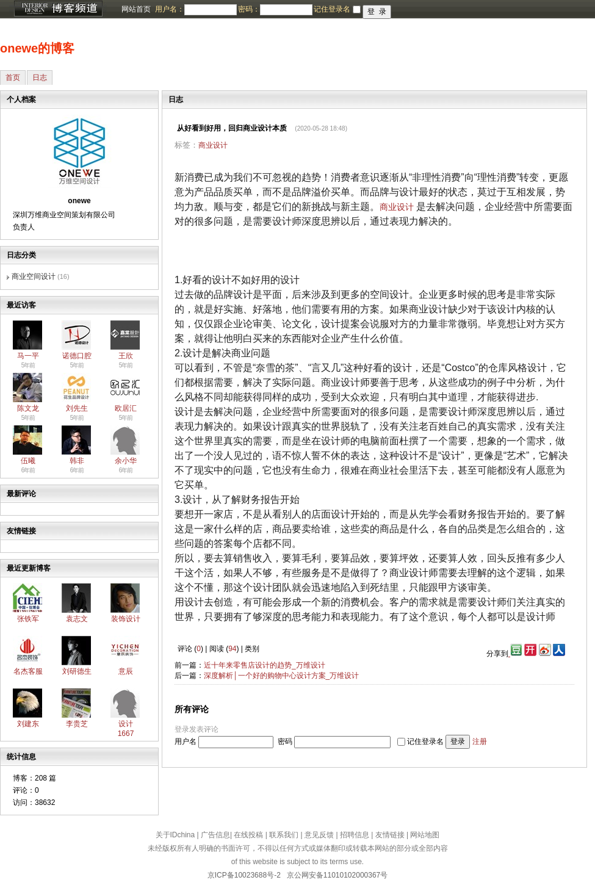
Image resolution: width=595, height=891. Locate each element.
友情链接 (390, 835)
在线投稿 (248, 835)
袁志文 (77, 619)
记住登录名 (425, 741)
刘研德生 (77, 671)
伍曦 (28, 460)
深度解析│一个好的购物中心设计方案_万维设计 (281, 675)
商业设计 (213, 145)
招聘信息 (354, 835)
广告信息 (215, 835)
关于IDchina (175, 835)
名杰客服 (28, 671)
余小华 (126, 460)
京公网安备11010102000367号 (337, 875)
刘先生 (77, 408)
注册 (479, 741)
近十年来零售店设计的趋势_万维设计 (264, 665)
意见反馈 (319, 835)
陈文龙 (28, 408)
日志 (39, 77)
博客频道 (58, 9)
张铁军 (28, 619)
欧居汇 (126, 408)
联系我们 (283, 835)
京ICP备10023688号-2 (244, 875)
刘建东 (28, 724)
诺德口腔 (77, 356)
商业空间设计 (34, 276)
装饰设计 (125, 619)
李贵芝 (77, 724)
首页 (12, 77)
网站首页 (136, 9)
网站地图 (424, 835)
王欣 (125, 356)
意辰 (125, 671)
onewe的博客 (37, 48)
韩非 (77, 460)
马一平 (28, 356)
